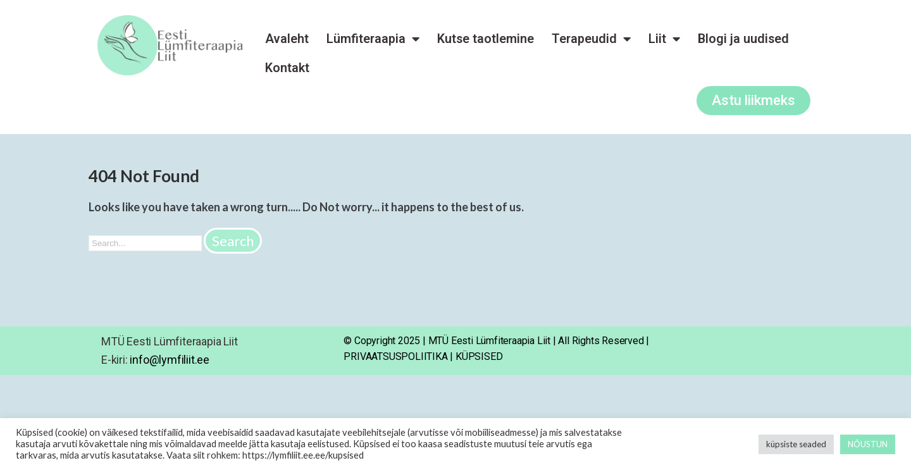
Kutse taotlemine (485, 39)
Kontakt (287, 68)
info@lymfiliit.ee (169, 359)
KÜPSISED (479, 356)
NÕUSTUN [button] (868, 444)
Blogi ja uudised (743, 39)
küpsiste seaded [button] (796, 444)
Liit (664, 39)
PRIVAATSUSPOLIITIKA (395, 356)
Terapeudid (591, 39)
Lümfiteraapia (372, 39)
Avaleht (287, 39)
